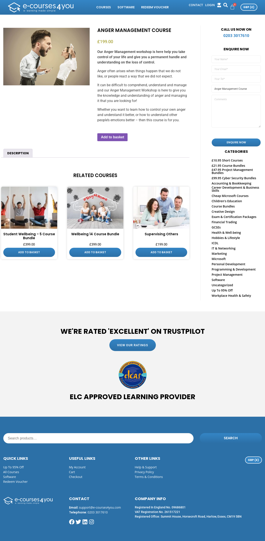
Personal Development (228, 264)
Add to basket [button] (29, 252)
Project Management (227, 274)
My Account (77, 467)
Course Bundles (223, 206)
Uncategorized (222, 285)
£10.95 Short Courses (227, 160)
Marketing (219, 253)
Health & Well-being (226, 232)
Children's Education (227, 201)
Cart (72, 472)
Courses (103, 7)
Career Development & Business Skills (235, 189)
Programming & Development (234, 269)
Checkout (75, 477)
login (210, 5)
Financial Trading (224, 222)
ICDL (215, 243)
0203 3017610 (236, 35)
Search (231, 438)
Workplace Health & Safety (231, 295)
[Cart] (232, 7)
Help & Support (146, 467)
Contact (196, 5)
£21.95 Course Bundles (228, 165)
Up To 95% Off (222, 290)
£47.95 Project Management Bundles (232, 171)
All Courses (11, 472)
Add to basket (112, 137)
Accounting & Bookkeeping (231, 183)
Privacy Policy (144, 472)
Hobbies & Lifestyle (226, 238)
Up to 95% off (13, 467)
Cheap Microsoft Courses (230, 196)
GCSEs (216, 227)
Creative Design (223, 211)
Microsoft (219, 259)
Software (126, 7)
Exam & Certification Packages (234, 217)
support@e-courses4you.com (100, 507)
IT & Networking (223, 248)
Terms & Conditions (149, 477)
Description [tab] (18, 153)
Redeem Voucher (155, 7)
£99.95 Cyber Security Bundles (234, 178)
